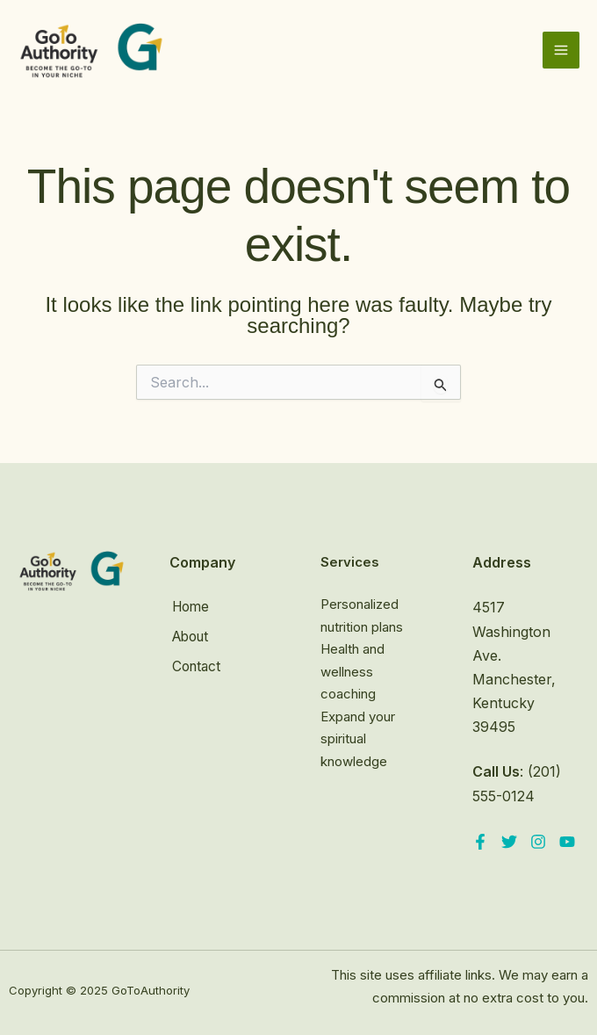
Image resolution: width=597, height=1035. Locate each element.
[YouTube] (567, 842)
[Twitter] (509, 842)
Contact (195, 664)
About (190, 636)
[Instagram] (538, 842)
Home (189, 607)
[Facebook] (480, 842)
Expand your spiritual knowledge (357, 739)
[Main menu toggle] (561, 54)
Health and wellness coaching (352, 671)
